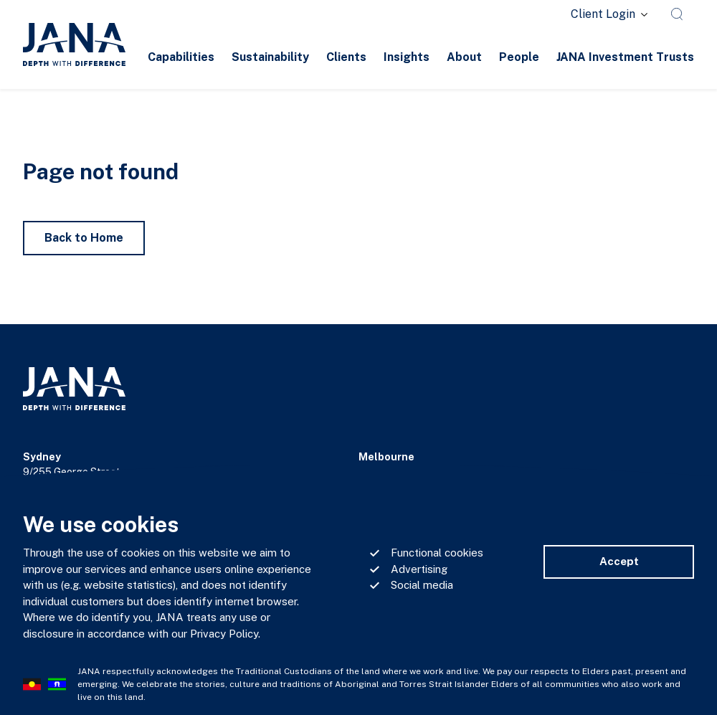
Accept (619, 561)
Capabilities (181, 57)
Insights (406, 57)
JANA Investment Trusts (625, 57)
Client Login (603, 14)
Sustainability (270, 57)
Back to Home (83, 238)
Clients (346, 57)
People (519, 57)
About (464, 57)
